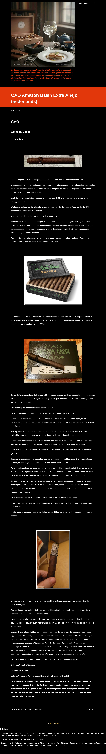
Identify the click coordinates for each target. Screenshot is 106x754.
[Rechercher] (83, 3)
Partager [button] (89, 709)
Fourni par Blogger (53, 723)
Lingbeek (58, 726)
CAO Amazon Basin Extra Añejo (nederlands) (27, 709)
